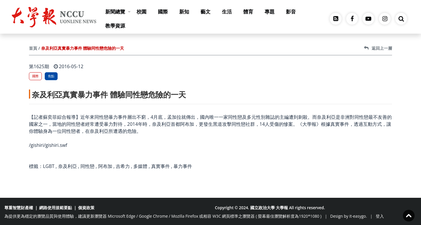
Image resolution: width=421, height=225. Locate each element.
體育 (248, 11)
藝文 (205, 11)
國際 (163, 11)
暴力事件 (182, 166)
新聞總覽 (118, 11)
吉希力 (123, 166)
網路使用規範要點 (55, 207)
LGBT (48, 166)
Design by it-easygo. (348, 216)
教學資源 (115, 25)
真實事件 (160, 166)
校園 (141, 11)
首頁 (33, 48)
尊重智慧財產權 (18, 207)
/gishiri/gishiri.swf (48, 145)
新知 (184, 11)
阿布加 (105, 166)
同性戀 (87, 166)
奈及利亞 (67, 166)
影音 (291, 11)
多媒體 (140, 166)
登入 (380, 216)
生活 (227, 11)
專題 (270, 11)
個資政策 (86, 207)
